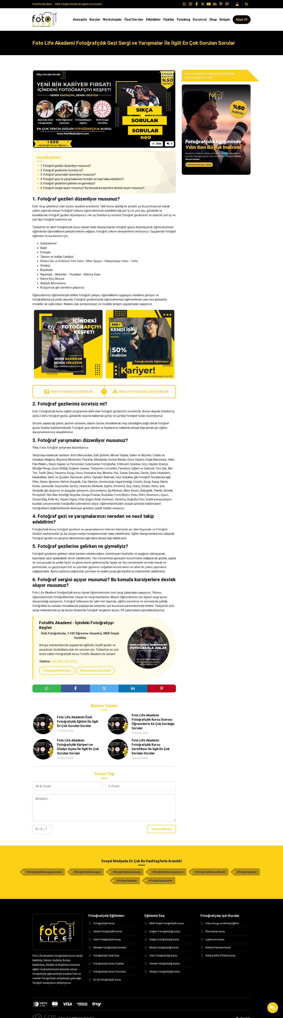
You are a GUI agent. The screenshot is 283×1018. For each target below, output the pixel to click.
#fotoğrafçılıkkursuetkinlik (210, 871)
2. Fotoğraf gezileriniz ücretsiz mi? (60, 170)
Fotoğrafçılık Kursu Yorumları (107, 971)
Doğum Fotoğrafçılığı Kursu (162, 931)
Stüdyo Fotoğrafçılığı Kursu (162, 971)
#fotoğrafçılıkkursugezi (87, 871)
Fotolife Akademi (42, 4)
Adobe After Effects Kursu (217, 955)
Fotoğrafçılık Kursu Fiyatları (106, 963)
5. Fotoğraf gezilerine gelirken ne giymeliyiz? (66, 183)
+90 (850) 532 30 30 (64, 661)
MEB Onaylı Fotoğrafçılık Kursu (164, 923)
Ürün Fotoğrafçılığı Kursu (160, 955)
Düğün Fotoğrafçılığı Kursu (161, 939)
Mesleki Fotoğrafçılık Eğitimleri (139, 391)
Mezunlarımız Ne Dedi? (95, 670)
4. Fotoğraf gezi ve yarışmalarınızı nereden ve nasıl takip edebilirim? (80, 179)
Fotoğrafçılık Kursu (101, 923)
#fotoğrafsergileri (127, 880)
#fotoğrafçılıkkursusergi (126, 871)
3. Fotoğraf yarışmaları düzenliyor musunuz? (66, 174)
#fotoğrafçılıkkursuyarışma (168, 871)
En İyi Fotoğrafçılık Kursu (104, 979)
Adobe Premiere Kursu (215, 947)
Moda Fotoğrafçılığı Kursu (161, 947)
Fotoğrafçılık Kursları (57, 670)
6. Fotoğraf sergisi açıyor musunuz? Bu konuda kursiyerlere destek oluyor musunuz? (90, 187)
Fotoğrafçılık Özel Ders (103, 955)
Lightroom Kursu (212, 939)
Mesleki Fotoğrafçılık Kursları (107, 947)
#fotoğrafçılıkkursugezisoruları (44, 871)
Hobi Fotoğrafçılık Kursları (68, 391)
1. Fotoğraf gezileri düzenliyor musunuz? (64, 165)
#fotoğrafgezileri (247, 871)
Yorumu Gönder (162, 829)
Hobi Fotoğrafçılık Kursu (104, 939)
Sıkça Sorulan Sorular (48, 74)
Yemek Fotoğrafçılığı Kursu (162, 963)
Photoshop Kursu (212, 931)
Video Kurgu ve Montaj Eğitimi (219, 923)
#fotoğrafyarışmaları (160, 880)
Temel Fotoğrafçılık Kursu (105, 931)
